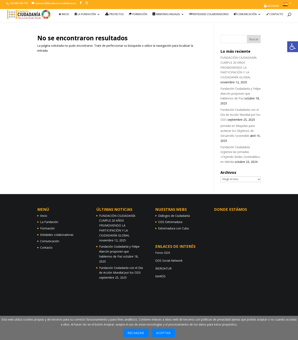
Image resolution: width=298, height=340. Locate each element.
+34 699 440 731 (18, 3)
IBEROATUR (163, 268)
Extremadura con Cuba (173, 228)
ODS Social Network (169, 260)
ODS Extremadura (170, 222)
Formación (47, 228)
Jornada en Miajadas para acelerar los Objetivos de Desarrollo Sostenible (237, 131)
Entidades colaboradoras (56, 235)
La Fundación (49, 222)
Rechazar (135, 333)
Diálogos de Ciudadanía (174, 216)
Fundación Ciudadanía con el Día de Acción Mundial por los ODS (240, 115)
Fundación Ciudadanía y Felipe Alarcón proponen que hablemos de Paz (240, 93)
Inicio (43, 216)
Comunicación (49, 241)
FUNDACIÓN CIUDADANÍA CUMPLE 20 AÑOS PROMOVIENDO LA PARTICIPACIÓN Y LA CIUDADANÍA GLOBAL (238, 67)
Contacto (46, 247)
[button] (292, 46)
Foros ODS (162, 253)
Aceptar (163, 333)
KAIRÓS (160, 276)
